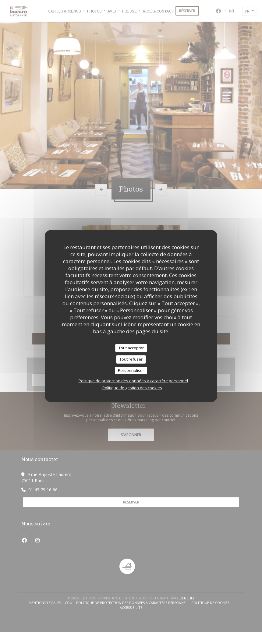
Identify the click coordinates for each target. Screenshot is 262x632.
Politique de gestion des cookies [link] (132, 387)
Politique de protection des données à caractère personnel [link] (133, 380)
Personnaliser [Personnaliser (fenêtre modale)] (131, 370)
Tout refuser (131, 359)
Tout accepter (131, 348)
